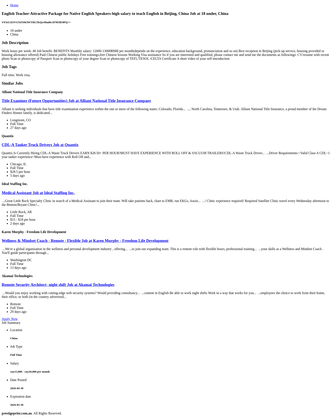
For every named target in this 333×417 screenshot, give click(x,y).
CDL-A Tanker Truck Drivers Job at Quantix (40, 144)
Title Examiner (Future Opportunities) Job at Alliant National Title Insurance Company (76, 100)
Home (14, 5)
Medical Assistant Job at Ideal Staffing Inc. (38, 193)
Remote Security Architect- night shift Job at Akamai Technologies (58, 284)
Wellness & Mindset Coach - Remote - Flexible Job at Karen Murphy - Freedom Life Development (85, 240)
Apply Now (10, 319)
